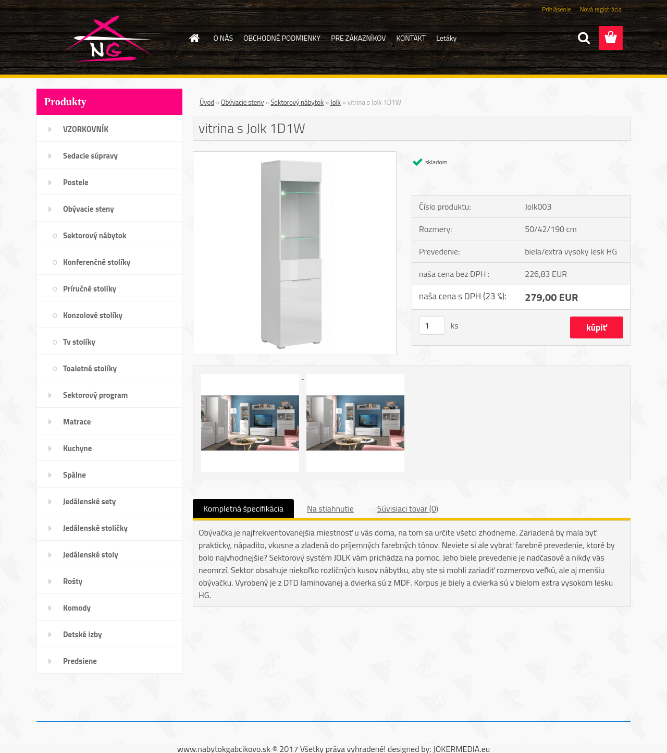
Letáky (446, 37)
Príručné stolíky (89, 289)
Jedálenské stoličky (95, 528)
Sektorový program (95, 395)
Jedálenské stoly (90, 555)
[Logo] (108, 39)
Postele (76, 182)
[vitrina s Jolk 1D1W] (294, 156)
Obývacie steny (88, 209)
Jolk (335, 102)
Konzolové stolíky (92, 315)
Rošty (72, 581)
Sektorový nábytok (94, 235)
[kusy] (432, 326)
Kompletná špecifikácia (243, 508)
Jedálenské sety (89, 501)
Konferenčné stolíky (96, 262)
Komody (77, 608)
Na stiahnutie (330, 508)
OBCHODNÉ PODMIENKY (281, 37)
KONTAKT (411, 37)
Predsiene (80, 661)
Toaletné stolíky (90, 368)
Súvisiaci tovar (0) (407, 508)
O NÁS (223, 37)
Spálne (74, 475)
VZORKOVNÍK (85, 129)
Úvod (207, 102)
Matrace (77, 422)
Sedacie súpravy (90, 156)
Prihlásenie (556, 9)
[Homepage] (194, 38)
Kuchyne (77, 448)
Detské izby (82, 634)
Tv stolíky (79, 342)
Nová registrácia (600, 9)
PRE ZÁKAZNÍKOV (358, 37)
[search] (584, 38)
